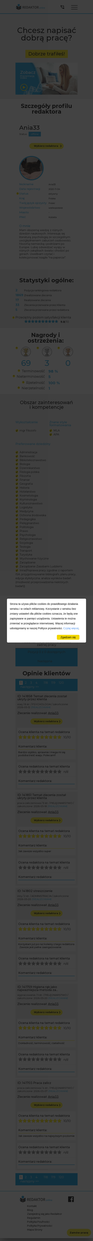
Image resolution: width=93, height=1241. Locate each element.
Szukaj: (46, 619)
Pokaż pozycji (46, 611)
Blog (30, 1210)
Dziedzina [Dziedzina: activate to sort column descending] (26, 631)
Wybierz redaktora (48, 146)
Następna (44, 661)
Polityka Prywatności (39, 1225)
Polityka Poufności (38, 1221)
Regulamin (33, 1217)
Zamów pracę (79, 1232)
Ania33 (53, 713)
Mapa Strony (34, 1229)
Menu (74, 6)
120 (61, 683)
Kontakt (32, 1206)
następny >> (29, 687)
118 (46, 683)
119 (53, 683)
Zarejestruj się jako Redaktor (44, 1214)
